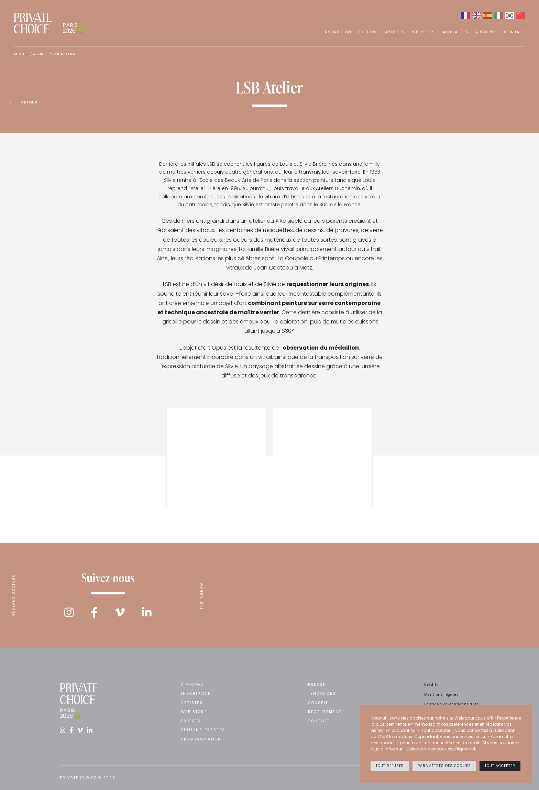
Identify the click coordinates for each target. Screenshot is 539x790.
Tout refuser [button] (390, 765)
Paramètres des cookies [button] (444, 765)
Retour (28, 104)
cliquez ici (464, 749)
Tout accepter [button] (500, 765)
